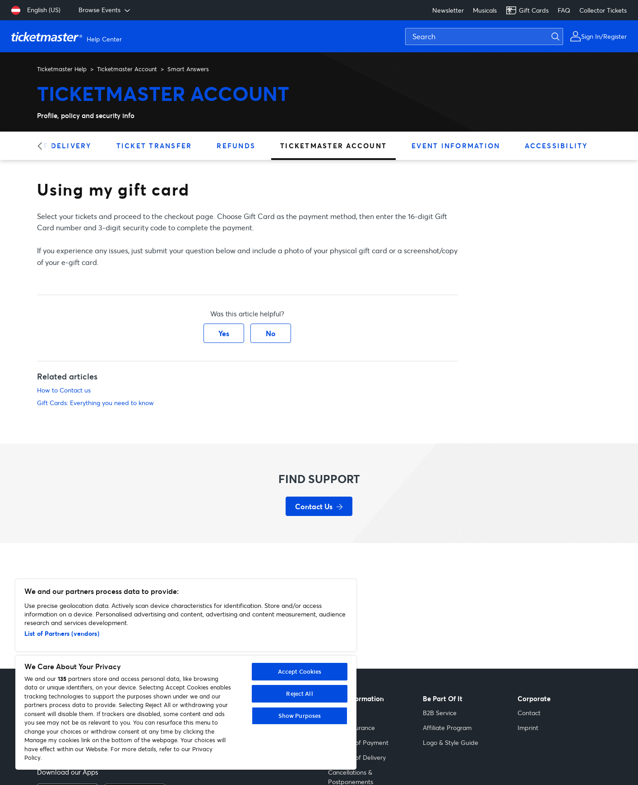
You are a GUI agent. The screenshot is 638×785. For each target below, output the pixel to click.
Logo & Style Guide (450, 742)
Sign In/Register (604, 36)
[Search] (484, 36)
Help (335, 712)
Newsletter (448, 10)
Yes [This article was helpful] (223, 333)
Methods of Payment (358, 742)
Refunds (236, 145)
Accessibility (556, 145)
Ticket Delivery (55, 145)
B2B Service (440, 712)
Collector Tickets (603, 10)
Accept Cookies (300, 671)
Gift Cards (527, 10)
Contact (529, 712)
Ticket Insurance (351, 727)
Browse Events (105, 9)
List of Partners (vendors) (61, 633)
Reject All (299, 693)
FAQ (564, 10)
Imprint (528, 727)
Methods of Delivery (357, 757)
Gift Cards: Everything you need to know (95, 402)
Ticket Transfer (154, 145)
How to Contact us (64, 390)
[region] (185, 674)
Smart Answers (188, 69)
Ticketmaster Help (62, 69)
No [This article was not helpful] (271, 333)
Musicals (485, 10)
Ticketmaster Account (127, 69)
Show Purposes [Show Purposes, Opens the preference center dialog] (299, 716)
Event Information (455, 145)
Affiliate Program (447, 727)
